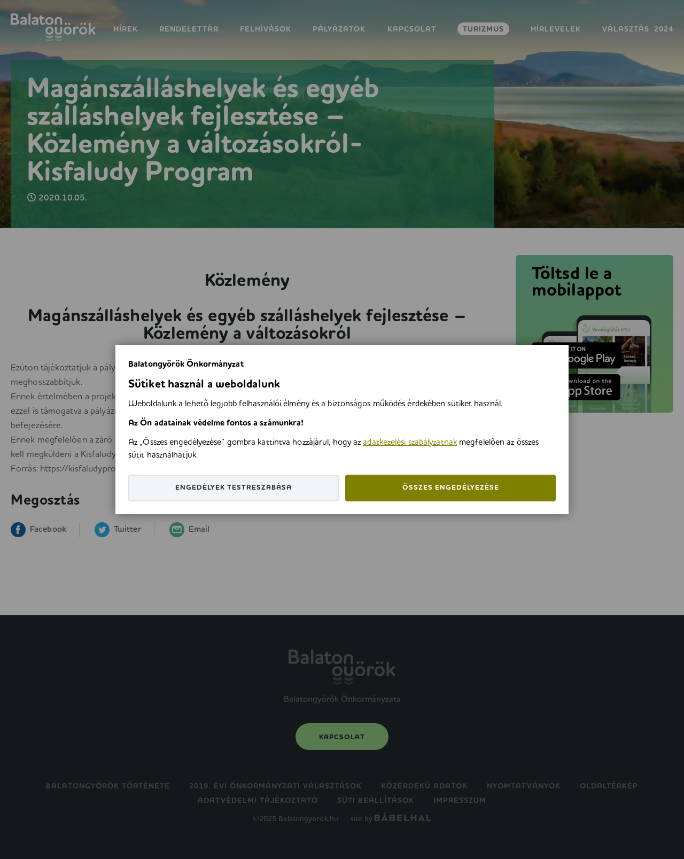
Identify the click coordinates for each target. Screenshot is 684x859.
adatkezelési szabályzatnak (410, 442)
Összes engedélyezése (450, 487)
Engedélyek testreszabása (233, 487)
